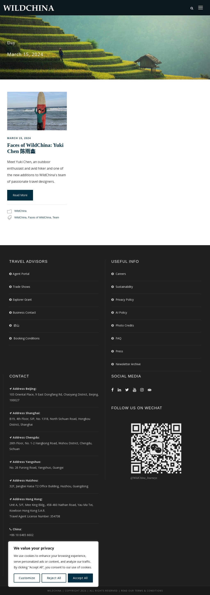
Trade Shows (21, 287)
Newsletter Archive (128, 364)
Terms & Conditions (149, 590)
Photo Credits (125, 325)
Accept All (80, 578)
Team (55, 217)
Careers (121, 274)
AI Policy (121, 312)
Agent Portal (21, 274)
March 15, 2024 (19, 138)
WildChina (20, 210)
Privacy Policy (125, 299)
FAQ (118, 338)
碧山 (16, 325)
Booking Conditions (27, 338)
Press (119, 351)
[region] (53, 564)
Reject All (54, 578)
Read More (20, 195)
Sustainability (124, 287)
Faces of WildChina (39, 217)
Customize (27, 578)
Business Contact (24, 312)
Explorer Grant (22, 299)
